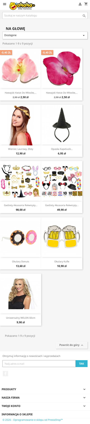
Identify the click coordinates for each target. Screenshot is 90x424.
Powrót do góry (71, 345)
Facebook (5, 373)
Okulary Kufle (61, 261)
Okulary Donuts (20, 261)
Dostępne (45, 35)
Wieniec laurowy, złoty (20, 148)
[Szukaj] (45, 15)
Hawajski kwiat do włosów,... (20, 92)
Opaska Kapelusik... (62, 148)
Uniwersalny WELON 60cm (20, 317)
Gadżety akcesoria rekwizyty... (20, 205)
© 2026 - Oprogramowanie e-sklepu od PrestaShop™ (32, 419)
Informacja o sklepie (17, 414)
